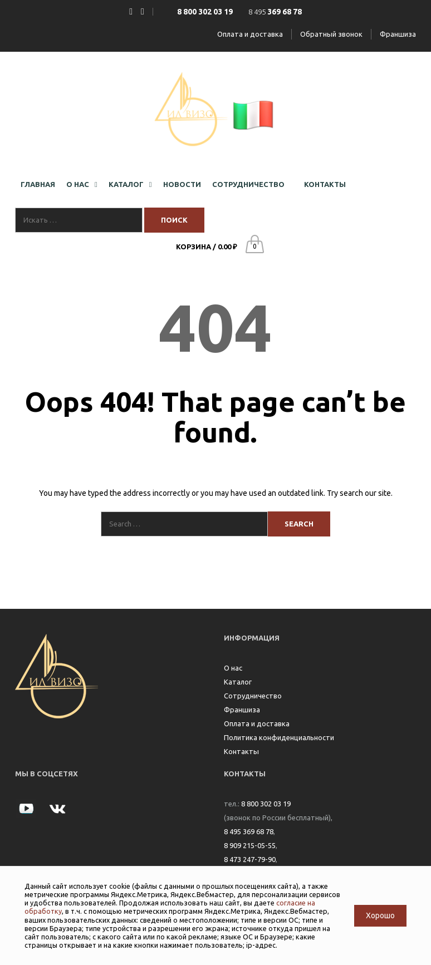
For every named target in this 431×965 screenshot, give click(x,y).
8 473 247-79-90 (250, 859)
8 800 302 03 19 (266, 804)
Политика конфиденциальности (279, 737)
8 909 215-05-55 (250, 845)
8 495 (275, 12)
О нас (233, 668)
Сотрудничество (253, 696)
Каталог (238, 682)
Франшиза (398, 34)
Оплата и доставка (250, 34)
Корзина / (206, 246)
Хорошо (380, 915)
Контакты (241, 751)
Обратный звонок (331, 34)
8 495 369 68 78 (248, 831)
